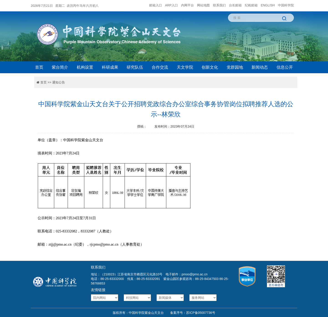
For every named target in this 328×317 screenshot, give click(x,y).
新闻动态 (259, 67)
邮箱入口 (155, 5)
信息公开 (285, 67)
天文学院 (185, 67)
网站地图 (203, 5)
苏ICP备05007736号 (200, 312)
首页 (39, 67)
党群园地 (235, 67)
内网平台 (187, 5)
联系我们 (219, 5)
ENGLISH (268, 5)
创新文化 (210, 67)
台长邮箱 (235, 5)
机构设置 (85, 67)
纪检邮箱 (251, 5)
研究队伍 (135, 67)
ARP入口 (171, 5)
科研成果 (110, 67)
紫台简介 (60, 67)
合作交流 (160, 67)
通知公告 (58, 82)
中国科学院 (286, 5)
